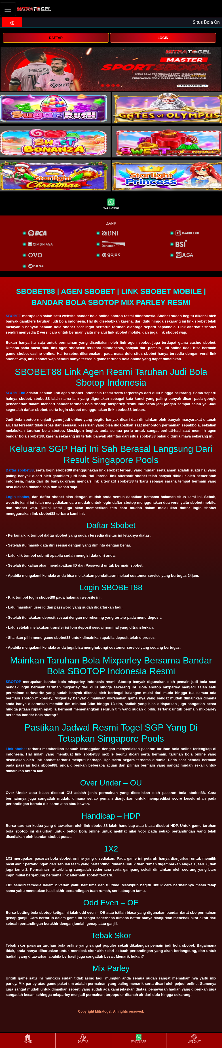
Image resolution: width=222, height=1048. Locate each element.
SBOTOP (13, 682)
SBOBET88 (15, 393)
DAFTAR (56, 38)
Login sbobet (17, 497)
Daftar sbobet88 (20, 470)
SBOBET (13, 316)
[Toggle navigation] (8, 9)
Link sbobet (16, 749)
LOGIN (163, 38)
